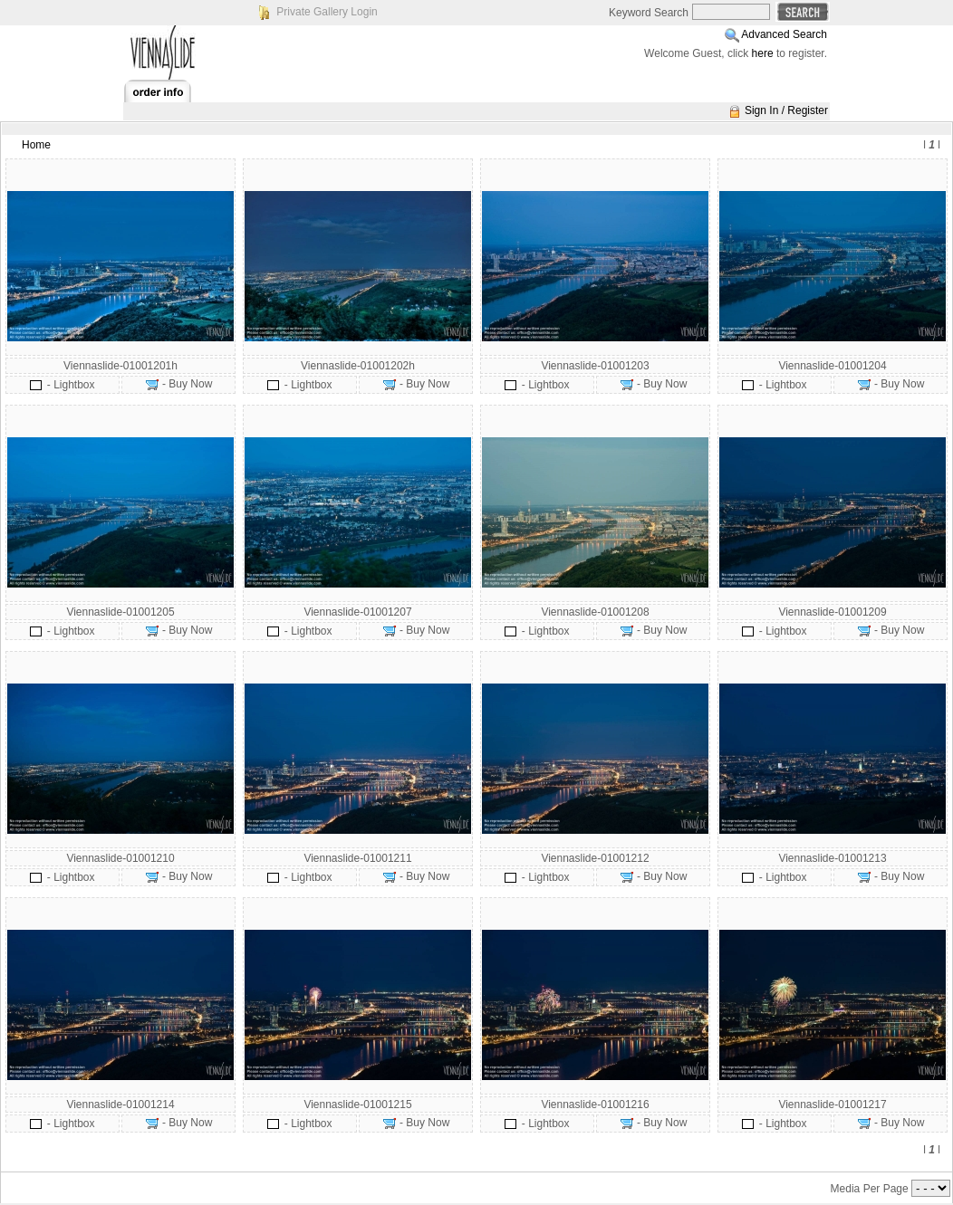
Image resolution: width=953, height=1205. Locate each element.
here (763, 53)
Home (36, 145)
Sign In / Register (786, 110)
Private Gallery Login (326, 11)
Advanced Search (784, 34)
